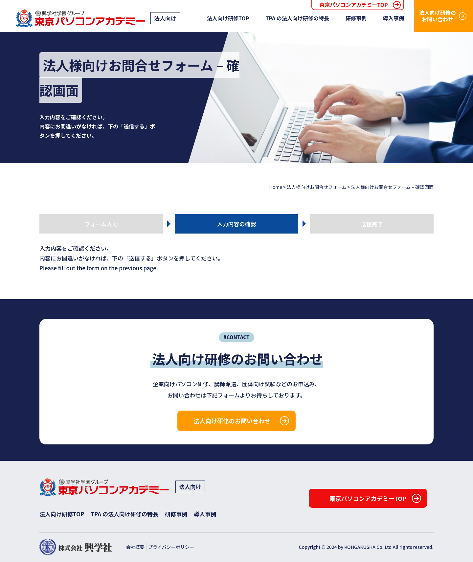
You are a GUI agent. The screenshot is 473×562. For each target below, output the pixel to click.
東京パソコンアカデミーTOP (353, 5)
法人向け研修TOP (228, 18)
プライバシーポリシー (171, 547)
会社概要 (135, 547)
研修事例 (356, 18)
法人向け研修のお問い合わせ (437, 16)
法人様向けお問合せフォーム (317, 187)
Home (275, 187)
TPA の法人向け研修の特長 (297, 18)
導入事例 (393, 18)
